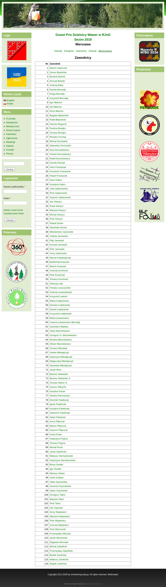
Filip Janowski (57, 240)
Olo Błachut (55, 107)
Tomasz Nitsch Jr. (59, 382)
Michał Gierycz (57, 214)
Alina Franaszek (58, 167)
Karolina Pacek (57, 391)
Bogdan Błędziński (59, 115)
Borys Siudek (56, 464)
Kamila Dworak (57, 162)
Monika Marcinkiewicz (61, 339)
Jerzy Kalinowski (58, 253)
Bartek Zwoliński (58, 555)
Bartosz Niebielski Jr (60, 378)
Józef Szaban (57, 477)
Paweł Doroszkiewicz (60, 154)
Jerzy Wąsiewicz (58, 512)
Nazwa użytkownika (14, 186)
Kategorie (69, 51)
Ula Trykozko (56, 507)
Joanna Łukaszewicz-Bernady (65, 322)
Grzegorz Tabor (57, 494)
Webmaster (113, 574)
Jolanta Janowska (59, 236)
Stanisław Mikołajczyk (61, 365)
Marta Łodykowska (59, 300)
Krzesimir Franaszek (60, 171)
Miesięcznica (12, 126)
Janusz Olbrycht (58, 387)
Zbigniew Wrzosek (59, 542)
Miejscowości (105, 51)
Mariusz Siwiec (57, 473)
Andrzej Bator (57, 85)
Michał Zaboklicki (58, 546)
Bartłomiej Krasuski (59, 262)
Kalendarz (11, 134)
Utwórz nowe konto (13, 210)
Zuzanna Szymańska (60, 486)
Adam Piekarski (58, 417)
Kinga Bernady (57, 93)
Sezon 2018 (83, 39)
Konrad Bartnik (57, 81)
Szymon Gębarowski (60, 197)
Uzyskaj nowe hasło (14, 213)
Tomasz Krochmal (59, 279)
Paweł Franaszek (58, 175)
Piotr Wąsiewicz (58, 520)
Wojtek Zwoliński (58, 563)
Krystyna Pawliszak (59, 408)
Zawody (58, 51)
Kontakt (10, 149)
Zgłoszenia (11, 138)
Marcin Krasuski (58, 266)
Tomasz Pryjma (57, 443)
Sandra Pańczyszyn (60, 395)
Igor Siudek (55, 469)
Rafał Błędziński (58, 119)
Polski (8, 103)
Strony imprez (13, 130)
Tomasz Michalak (58, 348)
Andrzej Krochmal (59, 270)
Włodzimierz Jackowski (61, 232)
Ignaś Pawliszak (58, 404)
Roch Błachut (56, 111)
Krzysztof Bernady (59, 98)
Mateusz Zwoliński (59, 559)
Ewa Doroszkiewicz (59, 150)
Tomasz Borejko (58, 132)
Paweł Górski (56, 223)
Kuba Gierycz (56, 206)
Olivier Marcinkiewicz (60, 344)
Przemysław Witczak (60, 533)
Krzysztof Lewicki (58, 296)
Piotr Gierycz (56, 219)
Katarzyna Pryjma (59, 438)
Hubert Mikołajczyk (59, 352)
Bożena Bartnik (57, 76)
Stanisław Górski (58, 227)
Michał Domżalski (58, 141)
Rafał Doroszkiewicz (60, 158)
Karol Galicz (56, 180)
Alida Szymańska (58, 482)
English (9, 100)
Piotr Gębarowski (58, 193)
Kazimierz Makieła (59, 326)
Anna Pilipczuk (57, 421)
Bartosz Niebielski (59, 374)
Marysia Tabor (57, 499)
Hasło (7, 198)
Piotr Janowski (57, 249)
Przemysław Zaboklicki (61, 551)
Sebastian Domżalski (60, 145)
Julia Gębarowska (59, 188)
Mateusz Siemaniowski (61, 456)
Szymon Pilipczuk (59, 430)
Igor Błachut (56, 102)
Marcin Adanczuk (58, 68)
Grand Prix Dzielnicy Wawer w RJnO (83, 35)
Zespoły (93, 51)
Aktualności (12, 122)
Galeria (10, 146)
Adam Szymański (58, 490)
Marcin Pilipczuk (58, 426)
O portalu (10, 118)
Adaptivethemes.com (94, 584)
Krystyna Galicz (58, 184)
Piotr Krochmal (57, 275)
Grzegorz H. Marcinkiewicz (63, 335)
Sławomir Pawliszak (60, 412)
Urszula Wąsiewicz (59, 525)
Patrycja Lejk (56, 283)
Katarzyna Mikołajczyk (61, 357)
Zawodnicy (81, 51)
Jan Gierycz (56, 201)
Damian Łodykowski (60, 305)
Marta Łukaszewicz (59, 318)
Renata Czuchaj (58, 137)
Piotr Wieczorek (58, 529)
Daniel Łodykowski (59, 309)
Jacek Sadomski (58, 451)
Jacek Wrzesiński (58, 538)
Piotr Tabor (55, 503)
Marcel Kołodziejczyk (60, 257)
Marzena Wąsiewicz (60, 516)
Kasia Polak (56, 434)
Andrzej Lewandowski (61, 292)
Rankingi (10, 142)
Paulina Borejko (58, 128)
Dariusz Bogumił (58, 124)
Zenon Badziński (58, 72)
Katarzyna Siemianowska (62, 460)
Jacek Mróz (55, 369)
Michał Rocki (56, 447)
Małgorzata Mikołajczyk (61, 361)
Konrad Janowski (58, 244)
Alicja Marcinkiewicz (60, 331)
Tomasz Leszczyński (60, 287)
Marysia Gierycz (58, 210)
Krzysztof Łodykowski (60, 313)
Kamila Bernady (58, 89)
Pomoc (9, 153)
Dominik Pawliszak (59, 400)
